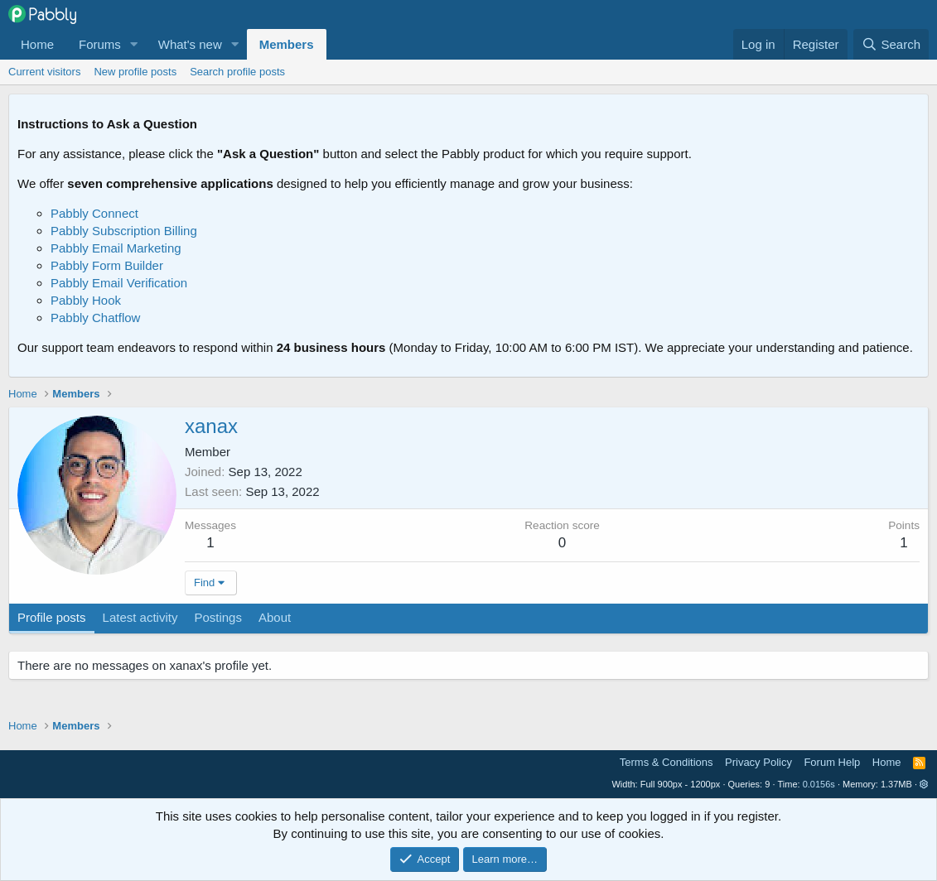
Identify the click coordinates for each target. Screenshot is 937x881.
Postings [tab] (218, 617)
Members (286, 44)
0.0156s (819, 784)
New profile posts (135, 71)
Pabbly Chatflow (95, 318)
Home (37, 44)
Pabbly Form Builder (107, 265)
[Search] (891, 44)
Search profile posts (237, 71)
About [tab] (274, 617)
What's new (190, 44)
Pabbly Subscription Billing (124, 231)
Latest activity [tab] (140, 617)
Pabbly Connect (94, 213)
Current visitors (44, 71)
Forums (100, 44)
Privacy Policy (758, 762)
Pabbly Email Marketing (116, 248)
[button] (134, 44)
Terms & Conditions (666, 762)
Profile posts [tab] (51, 617)
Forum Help (832, 762)
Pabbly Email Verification (119, 283)
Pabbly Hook (86, 300)
